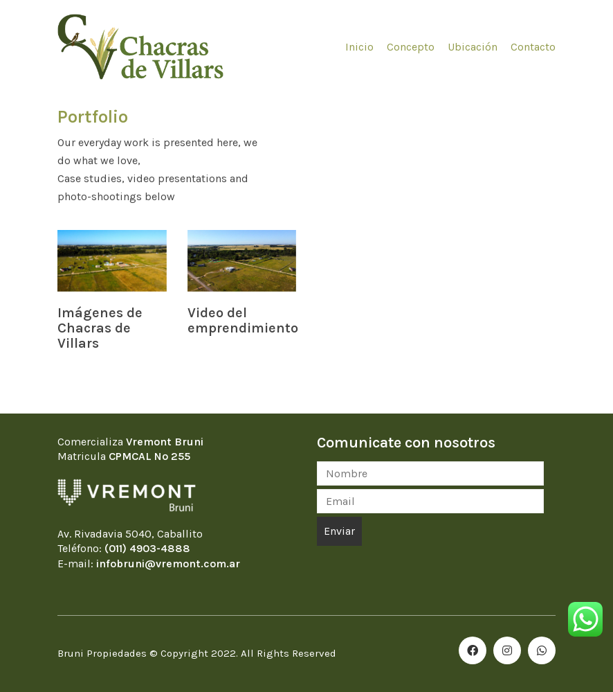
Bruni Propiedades (102, 653)
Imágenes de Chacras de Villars (100, 328)
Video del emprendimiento (242, 320)
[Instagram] (507, 650)
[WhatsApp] (542, 650)
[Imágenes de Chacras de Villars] (112, 260)
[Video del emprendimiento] (242, 260)
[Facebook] (472, 650)
